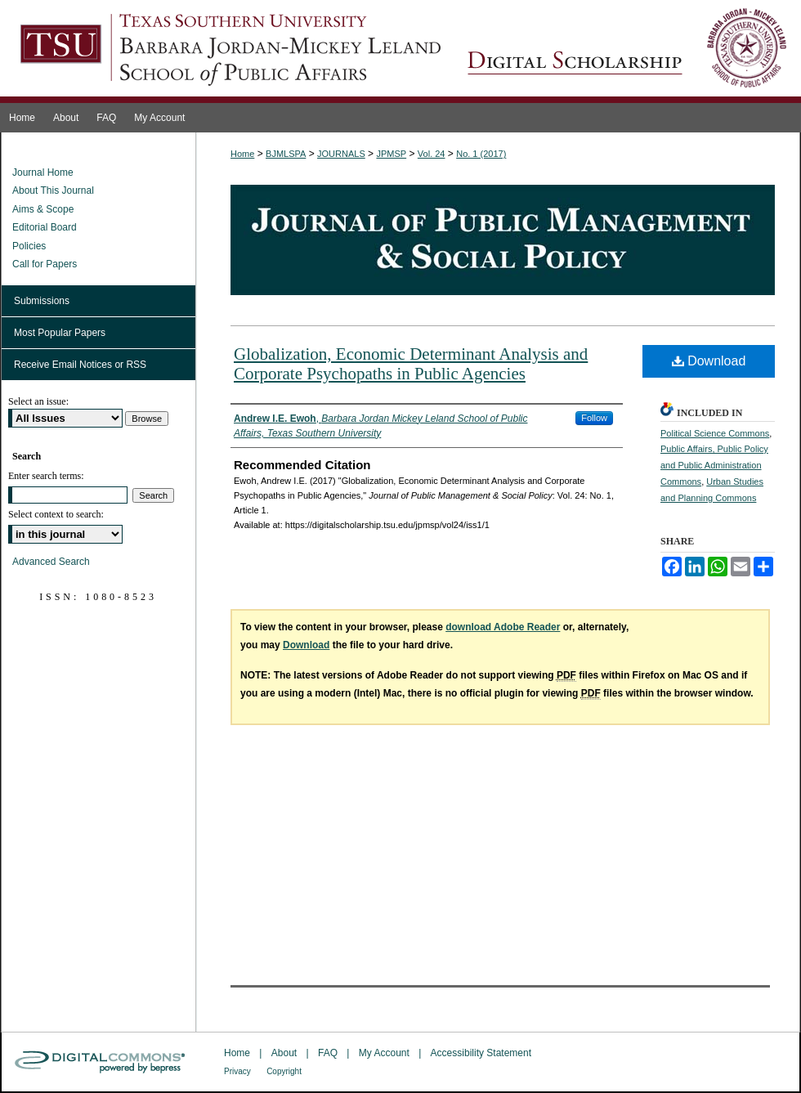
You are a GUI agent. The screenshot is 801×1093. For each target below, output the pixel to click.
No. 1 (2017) (481, 154)
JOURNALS (341, 154)
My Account (384, 1053)
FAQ (328, 1053)
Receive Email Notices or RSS (80, 364)
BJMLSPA (286, 154)
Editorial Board (44, 227)
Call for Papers (44, 264)
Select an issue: (38, 401)
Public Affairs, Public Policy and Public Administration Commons (714, 465)
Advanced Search (51, 561)
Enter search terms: (46, 476)
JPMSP (391, 154)
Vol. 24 (431, 154)
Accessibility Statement (481, 1053)
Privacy (237, 1071)
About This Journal (53, 190)
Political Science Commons (714, 433)
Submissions (41, 301)
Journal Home (43, 172)
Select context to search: (56, 514)
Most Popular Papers (59, 332)
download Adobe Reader (502, 627)
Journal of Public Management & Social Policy (627, 51)
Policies (29, 246)
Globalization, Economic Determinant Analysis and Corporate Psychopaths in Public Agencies (411, 363)
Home (242, 154)
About (284, 1053)
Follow (594, 418)
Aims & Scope (43, 209)
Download (709, 361)
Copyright (284, 1071)
